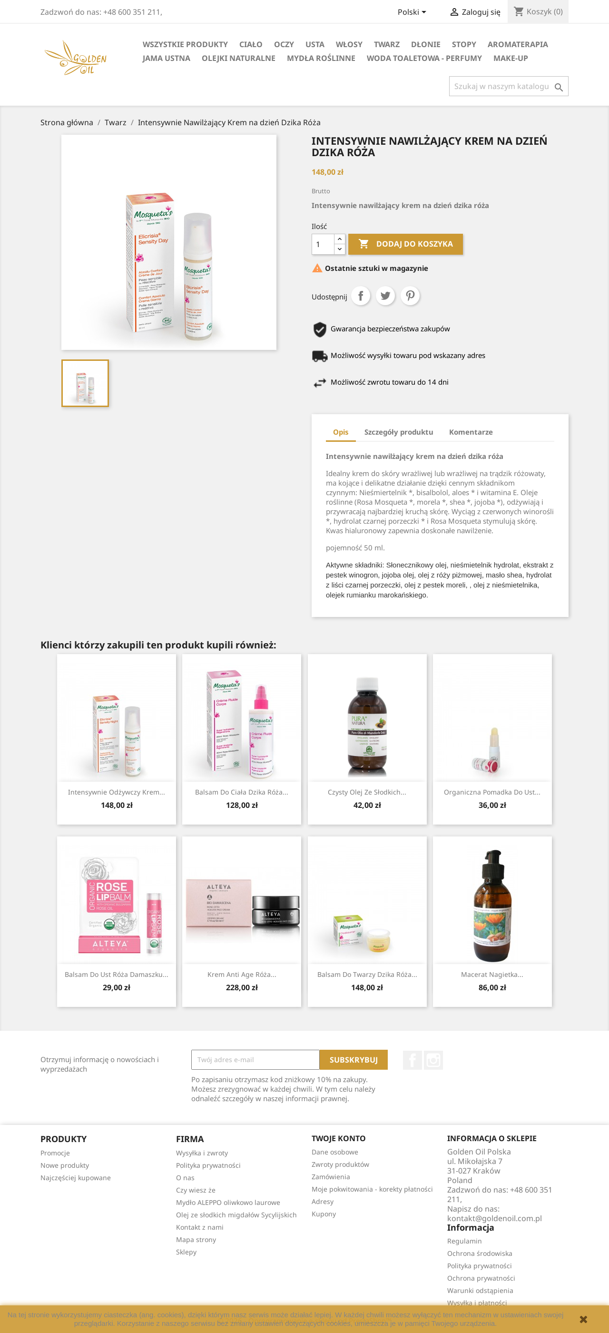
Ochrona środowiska (479, 1253)
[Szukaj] (509, 86)
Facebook (412, 1060)
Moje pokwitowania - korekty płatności (372, 1189)
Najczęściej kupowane (75, 1177)
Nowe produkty (64, 1165)
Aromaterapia (518, 44)
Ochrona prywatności (481, 1278)
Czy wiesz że (196, 1189)
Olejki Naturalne (238, 58)
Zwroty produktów (340, 1164)
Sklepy (186, 1251)
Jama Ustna (166, 58)
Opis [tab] (341, 432)
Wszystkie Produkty (185, 44)
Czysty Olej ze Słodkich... (367, 791)
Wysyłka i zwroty (202, 1152)
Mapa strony (196, 1239)
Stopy (464, 44)
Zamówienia (331, 1176)
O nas (185, 1177)
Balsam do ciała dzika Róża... (241, 791)
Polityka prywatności (208, 1165)
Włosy (349, 44)
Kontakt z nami (200, 1227)
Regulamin (464, 1240)
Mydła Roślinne (321, 58)
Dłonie (426, 44)
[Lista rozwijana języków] (414, 13)
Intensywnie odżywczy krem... (116, 791)
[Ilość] (323, 244)
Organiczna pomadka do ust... (492, 791)
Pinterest (410, 295)
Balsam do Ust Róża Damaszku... (116, 974)
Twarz (387, 44)
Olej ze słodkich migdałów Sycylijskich (236, 1214)
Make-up (510, 58)
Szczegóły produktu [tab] (398, 432)
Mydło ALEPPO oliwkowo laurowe (228, 1202)
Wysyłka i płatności (477, 1302)
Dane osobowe (335, 1151)
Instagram (433, 1060)
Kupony (324, 1213)
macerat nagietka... (492, 974)
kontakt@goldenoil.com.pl (494, 1218)
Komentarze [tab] (471, 432)
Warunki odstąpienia (480, 1290)
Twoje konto (339, 1138)
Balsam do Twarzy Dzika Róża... (367, 974)
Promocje (55, 1152)
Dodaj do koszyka (405, 244)
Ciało (251, 44)
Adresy (323, 1201)
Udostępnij (360, 295)
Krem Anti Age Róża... (241, 974)
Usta (314, 44)
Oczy (284, 44)
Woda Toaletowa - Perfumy (424, 58)
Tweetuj (385, 295)
